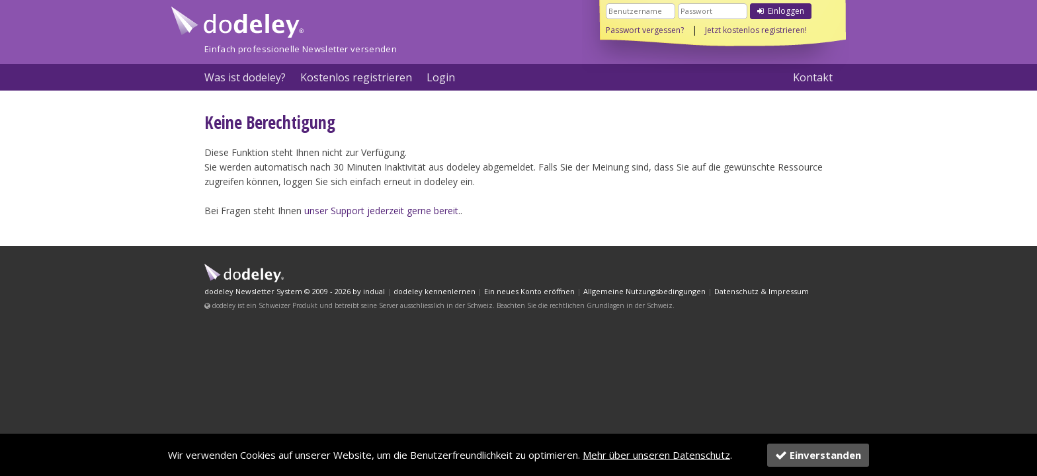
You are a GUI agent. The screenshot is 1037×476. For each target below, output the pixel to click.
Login (441, 77)
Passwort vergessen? (645, 30)
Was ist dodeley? (245, 77)
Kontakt (813, 77)
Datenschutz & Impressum (761, 291)
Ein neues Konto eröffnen (529, 291)
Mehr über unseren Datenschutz (656, 454)
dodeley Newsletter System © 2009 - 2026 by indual (294, 291)
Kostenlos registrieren (356, 77)
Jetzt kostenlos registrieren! (756, 30)
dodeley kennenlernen (435, 291)
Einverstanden (818, 454)
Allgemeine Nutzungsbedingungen (644, 291)
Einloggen (780, 11)
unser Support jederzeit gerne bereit (381, 210)
